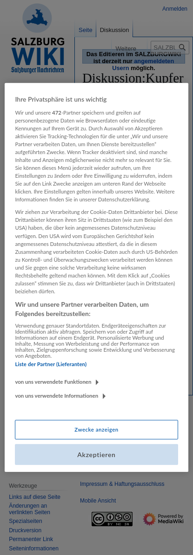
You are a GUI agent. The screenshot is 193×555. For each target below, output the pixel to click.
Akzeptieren (96, 454)
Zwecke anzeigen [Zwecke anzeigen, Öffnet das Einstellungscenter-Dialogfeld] (96, 429)
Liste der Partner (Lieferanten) (51, 364)
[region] (96, 277)
